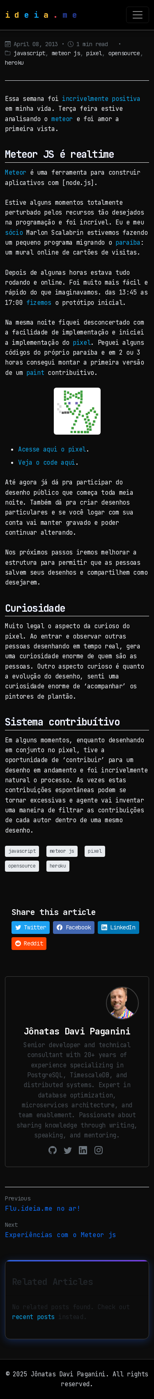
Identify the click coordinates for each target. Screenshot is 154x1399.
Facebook (74, 927)
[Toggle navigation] (137, 15)
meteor (62, 119)
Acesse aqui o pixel (52, 449)
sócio (14, 232)
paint (35, 372)
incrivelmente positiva (101, 98)
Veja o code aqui (46, 462)
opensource (124, 53)
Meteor (15, 172)
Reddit (29, 943)
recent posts (33, 1316)
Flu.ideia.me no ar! (42, 1208)
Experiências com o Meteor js (60, 1235)
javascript (29, 53)
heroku (14, 62)
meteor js (66, 53)
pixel (94, 53)
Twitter (30, 927)
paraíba (127, 242)
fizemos (38, 302)
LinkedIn (118, 927)
